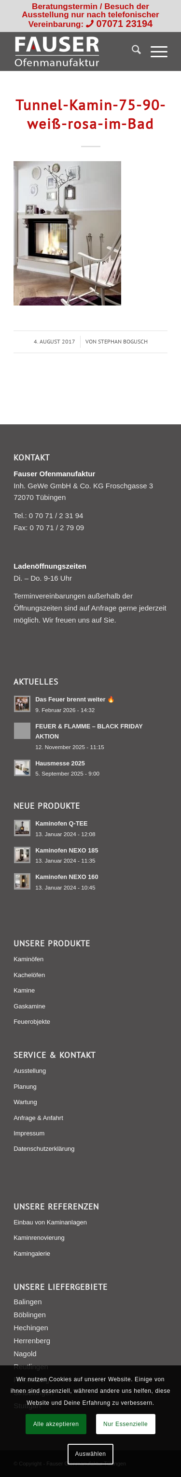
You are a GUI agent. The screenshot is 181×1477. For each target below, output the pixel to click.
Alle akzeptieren (56, 1424)
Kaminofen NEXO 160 (66, 876)
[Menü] (154, 51)
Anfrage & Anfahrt (38, 1117)
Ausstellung (30, 1070)
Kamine (24, 990)
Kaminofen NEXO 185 (66, 850)
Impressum (29, 1133)
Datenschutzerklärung (44, 1148)
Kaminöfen (28, 959)
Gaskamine (29, 1006)
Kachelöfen (29, 975)
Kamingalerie (32, 1253)
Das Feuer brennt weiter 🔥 (75, 699)
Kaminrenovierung (39, 1237)
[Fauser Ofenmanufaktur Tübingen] (75, 51)
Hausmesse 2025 (60, 763)
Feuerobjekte (32, 1021)
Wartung (25, 1102)
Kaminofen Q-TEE (61, 823)
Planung (25, 1086)
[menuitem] (131, 51)
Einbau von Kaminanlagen (50, 1222)
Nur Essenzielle (125, 1424)
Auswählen (90, 1454)
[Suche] (131, 51)
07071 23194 (124, 23)
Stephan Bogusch (123, 341)
